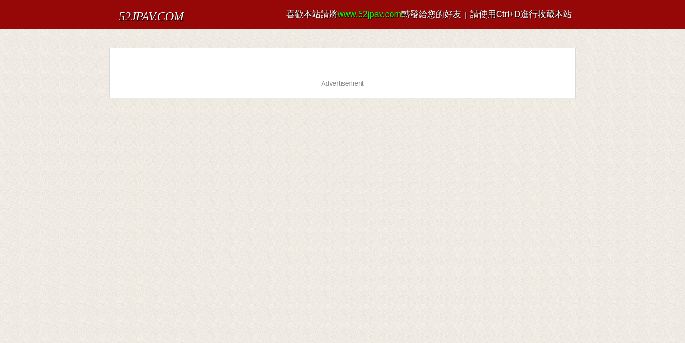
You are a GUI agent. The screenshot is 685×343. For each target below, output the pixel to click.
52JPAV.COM (141, 11)
